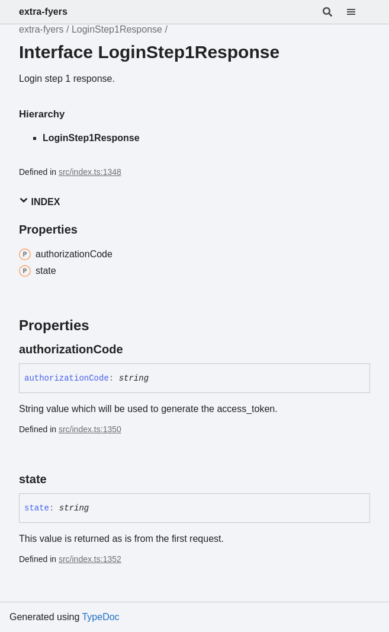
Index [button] (39, 201)
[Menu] (358, 12)
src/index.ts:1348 (90, 172)
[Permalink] (134, 349)
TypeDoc (100, 617)
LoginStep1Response (117, 29)
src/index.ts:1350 (90, 429)
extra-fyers (43, 12)
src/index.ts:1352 (90, 559)
